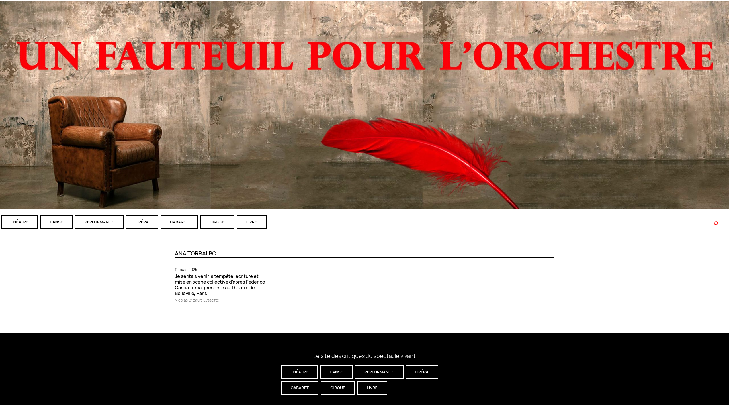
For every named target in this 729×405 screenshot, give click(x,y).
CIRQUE (217, 222)
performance (99, 222)
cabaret (179, 222)
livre (251, 222)
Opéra (142, 222)
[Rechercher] (716, 223)
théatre (19, 222)
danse (56, 222)
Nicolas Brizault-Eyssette (197, 300)
